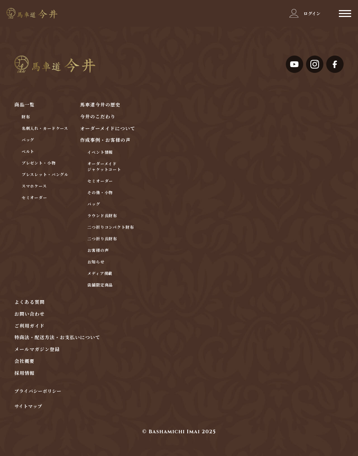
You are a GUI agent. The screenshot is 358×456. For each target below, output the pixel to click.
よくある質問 (29, 302)
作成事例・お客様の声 (105, 140)
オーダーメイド (102, 164)
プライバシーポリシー (37, 392)
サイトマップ (28, 407)
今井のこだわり (97, 117)
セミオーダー (34, 198)
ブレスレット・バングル (45, 174)
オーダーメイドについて (107, 129)
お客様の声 (98, 250)
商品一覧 (24, 105)
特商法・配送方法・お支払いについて (57, 338)
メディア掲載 (100, 273)
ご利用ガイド (29, 326)
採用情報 (24, 373)
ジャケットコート (104, 169)
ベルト (28, 151)
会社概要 (24, 362)
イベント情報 (100, 152)
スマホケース (34, 186)
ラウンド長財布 (102, 216)
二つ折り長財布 (102, 239)
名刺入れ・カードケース (45, 128)
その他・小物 (100, 193)
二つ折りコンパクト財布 (110, 227)
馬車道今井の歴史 (100, 105)
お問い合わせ (29, 314)
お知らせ (95, 262)
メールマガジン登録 (37, 350)
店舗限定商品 (100, 285)
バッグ (28, 140)
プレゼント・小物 (39, 163)
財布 (26, 117)
